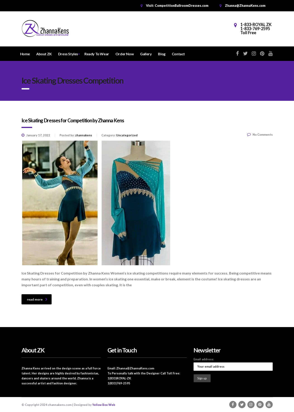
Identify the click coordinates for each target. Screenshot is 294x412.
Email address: (204, 359)
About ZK (44, 54)
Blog (161, 54)
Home (25, 54)
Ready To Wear (96, 54)
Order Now (124, 54)
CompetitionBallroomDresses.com (181, 5)
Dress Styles (68, 54)
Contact (178, 54)
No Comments (260, 134)
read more (37, 299)
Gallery (146, 54)
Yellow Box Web (103, 405)
